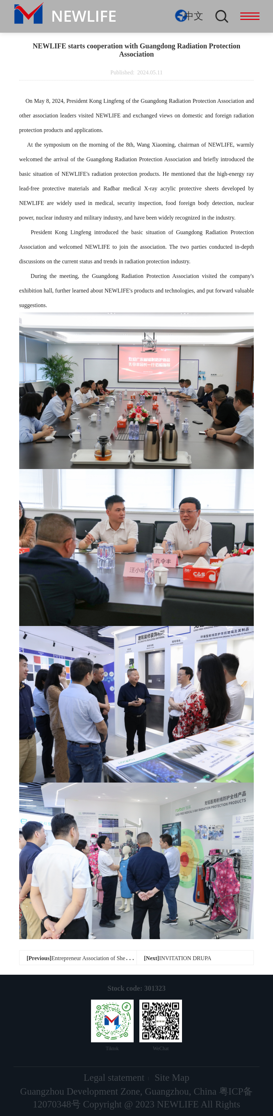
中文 (193, 16)
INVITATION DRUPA (178, 958)
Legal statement (114, 1077)
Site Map (172, 1077)
